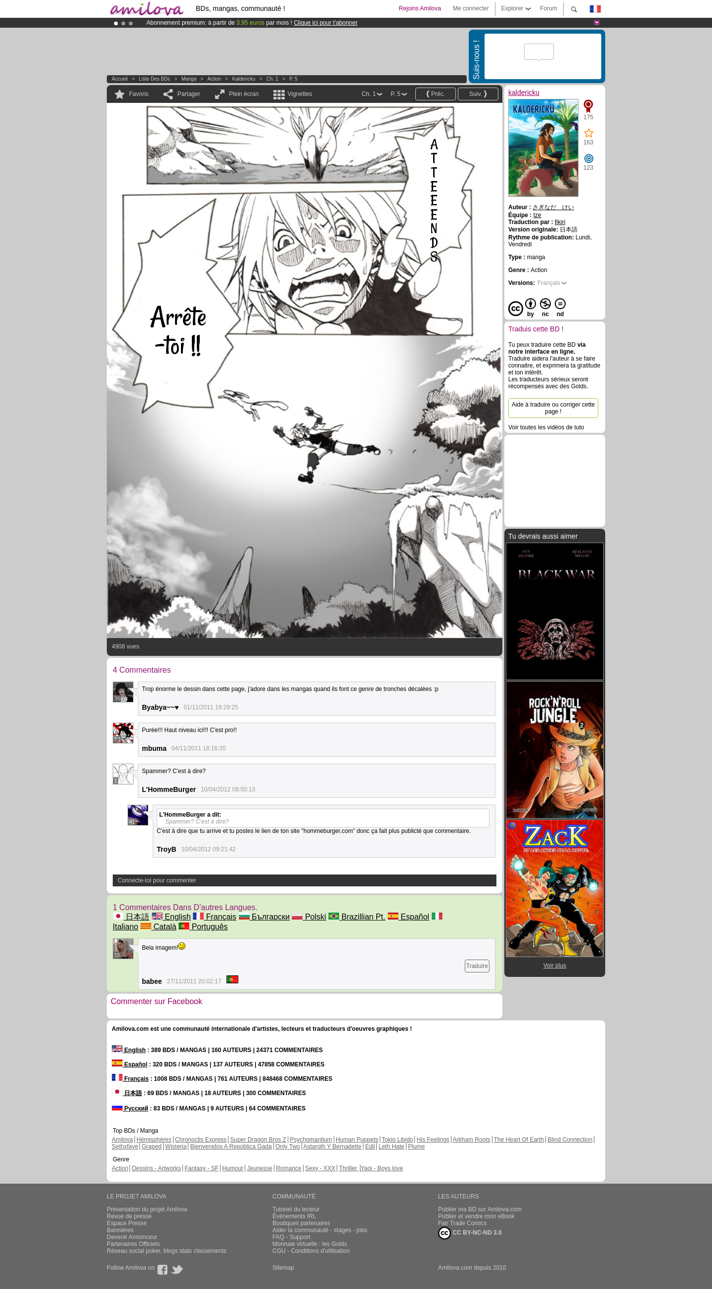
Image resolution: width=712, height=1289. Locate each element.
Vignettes (299, 94)
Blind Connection (569, 1139)
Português (202, 926)
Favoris (138, 94)
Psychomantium (311, 1139)
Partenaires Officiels (133, 1244)
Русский (130, 1108)
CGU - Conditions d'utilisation (311, 1250)
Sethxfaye (125, 1146)
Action (214, 79)
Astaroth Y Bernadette (332, 1146)
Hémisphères (154, 1139)
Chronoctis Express (200, 1139)
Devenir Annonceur (132, 1237)
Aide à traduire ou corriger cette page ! (553, 408)
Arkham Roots (471, 1139)
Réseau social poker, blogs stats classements (166, 1250)
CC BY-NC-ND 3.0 (470, 1233)
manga (189, 79)
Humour (232, 1168)
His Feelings (433, 1139)
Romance (288, 1168)
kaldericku (244, 79)
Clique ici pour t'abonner (325, 22)
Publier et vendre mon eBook (476, 1216)
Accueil (120, 79)
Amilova (122, 1139)
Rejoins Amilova (420, 8)
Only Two (287, 1146)
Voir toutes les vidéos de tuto (546, 427)
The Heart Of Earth (519, 1139)
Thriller (348, 1168)
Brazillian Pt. (356, 917)
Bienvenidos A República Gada (231, 1146)
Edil (370, 1146)
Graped (152, 1146)
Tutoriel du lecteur (296, 1209)
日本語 (131, 917)
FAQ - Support (291, 1237)
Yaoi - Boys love (381, 1168)
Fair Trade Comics (462, 1223)
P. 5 (293, 79)
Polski (309, 917)
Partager (189, 94)
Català (158, 926)
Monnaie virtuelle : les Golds (309, 1244)
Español (408, 917)
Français (214, 917)
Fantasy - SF (201, 1168)
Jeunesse (259, 1168)
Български (264, 917)
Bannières (120, 1230)
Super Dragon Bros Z (258, 1139)
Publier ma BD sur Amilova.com (480, 1209)
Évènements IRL (294, 1216)
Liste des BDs (154, 79)
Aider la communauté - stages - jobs (319, 1230)
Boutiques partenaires (301, 1223)
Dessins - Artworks (156, 1168)
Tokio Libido (397, 1139)
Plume (416, 1146)
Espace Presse (127, 1223)
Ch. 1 (272, 79)
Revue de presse (129, 1216)
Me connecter (471, 8)
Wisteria (175, 1146)
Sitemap (283, 1267)
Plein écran (244, 94)
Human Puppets (357, 1139)
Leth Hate (391, 1146)
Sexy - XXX (320, 1168)
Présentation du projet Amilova (147, 1209)
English (171, 917)
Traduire (477, 966)
